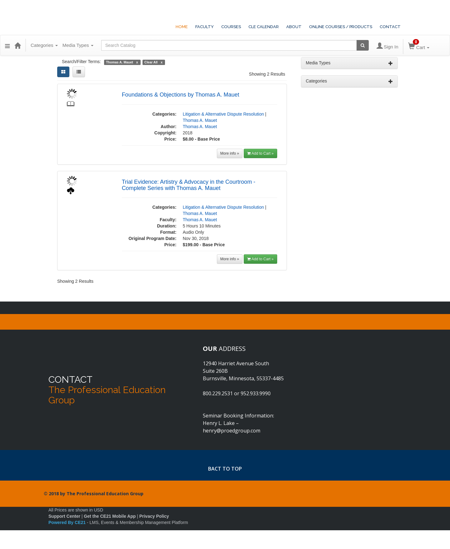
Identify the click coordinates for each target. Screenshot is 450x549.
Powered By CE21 (67, 522)
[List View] (78, 72)
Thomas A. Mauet (200, 120)
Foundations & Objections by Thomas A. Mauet (180, 95)
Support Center (64, 516)
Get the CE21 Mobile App (110, 516)
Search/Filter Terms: (81, 61)
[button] (7, 45)
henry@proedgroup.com (231, 430)
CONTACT (390, 26)
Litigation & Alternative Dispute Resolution (223, 114)
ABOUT (294, 26)
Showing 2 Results (267, 74)
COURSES (231, 26)
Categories (44, 45)
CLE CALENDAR (263, 26)
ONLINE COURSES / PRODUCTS (340, 26)
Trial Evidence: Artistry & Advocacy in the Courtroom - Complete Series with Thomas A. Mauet (189, 185)
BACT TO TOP (225, 468)
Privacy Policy (154, 516)
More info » (229, 153)
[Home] (17, 45)
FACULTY (204, 26)
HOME (182, 26)
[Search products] (363, 45)
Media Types (77, 45)
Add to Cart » (260, 153)
